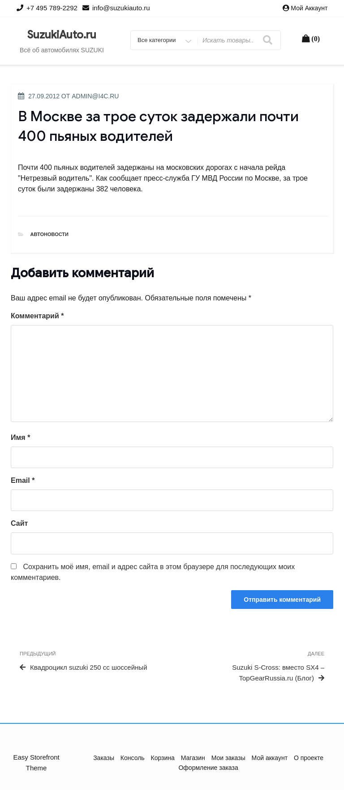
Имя (20, 437)
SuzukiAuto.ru (61, 35)
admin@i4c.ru (95, 96)
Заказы (103, 757)
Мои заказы (228, 757)
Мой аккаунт (309, 8)
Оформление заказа (208, 767)
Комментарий (37, 316)
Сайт (19, 523)
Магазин (193, 757)
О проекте (308, 757)
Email (22, 480)
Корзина (163, 757)
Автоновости (49, 234)
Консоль (132, 757)
